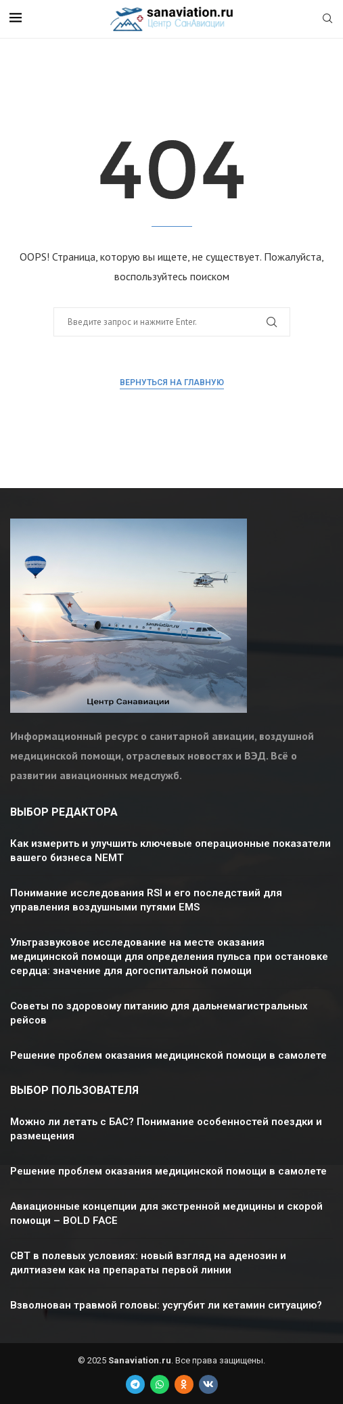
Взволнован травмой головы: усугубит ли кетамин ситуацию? (166, 1305)
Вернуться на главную (172, 382)
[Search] (327, 20)
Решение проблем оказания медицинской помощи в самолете (168, 1055)
